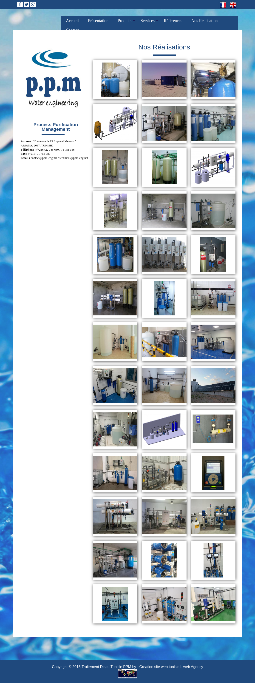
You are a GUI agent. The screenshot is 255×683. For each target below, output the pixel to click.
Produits (124, 20)
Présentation (98, 20)
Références (173, 20)
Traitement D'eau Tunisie (102, 667)
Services (148, 20)
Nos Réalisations (205, 20)
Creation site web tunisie (159, 667)
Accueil (72, 20)
